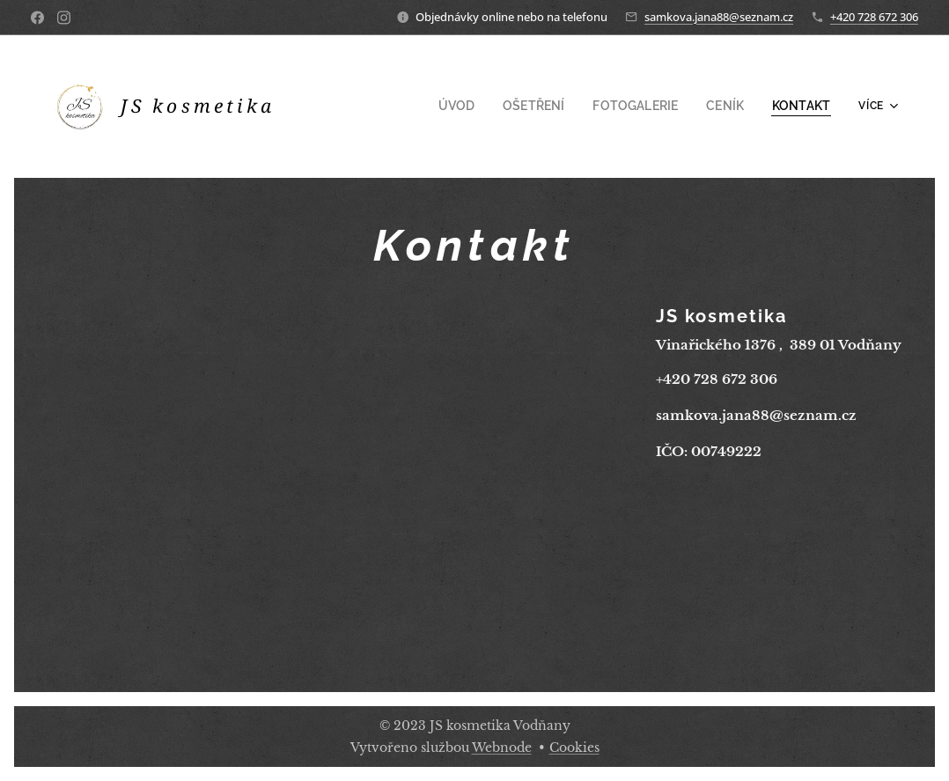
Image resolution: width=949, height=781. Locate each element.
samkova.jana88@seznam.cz (718, 17)
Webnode (502, 747)
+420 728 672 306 (874, 17)
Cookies (574, 747)
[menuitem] (419, 107)
